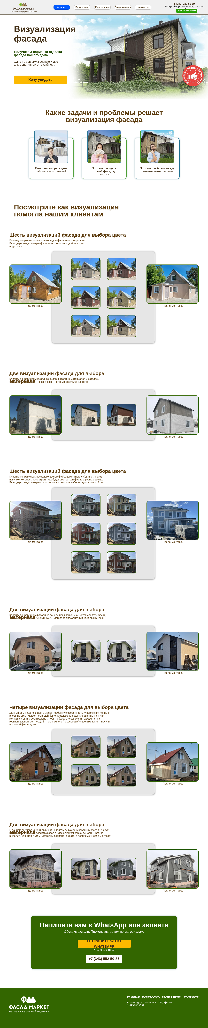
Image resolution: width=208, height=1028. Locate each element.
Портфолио (151, 997)
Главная (133, 997)
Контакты (192, 997)
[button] (186, 11)
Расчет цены (171, 997)
